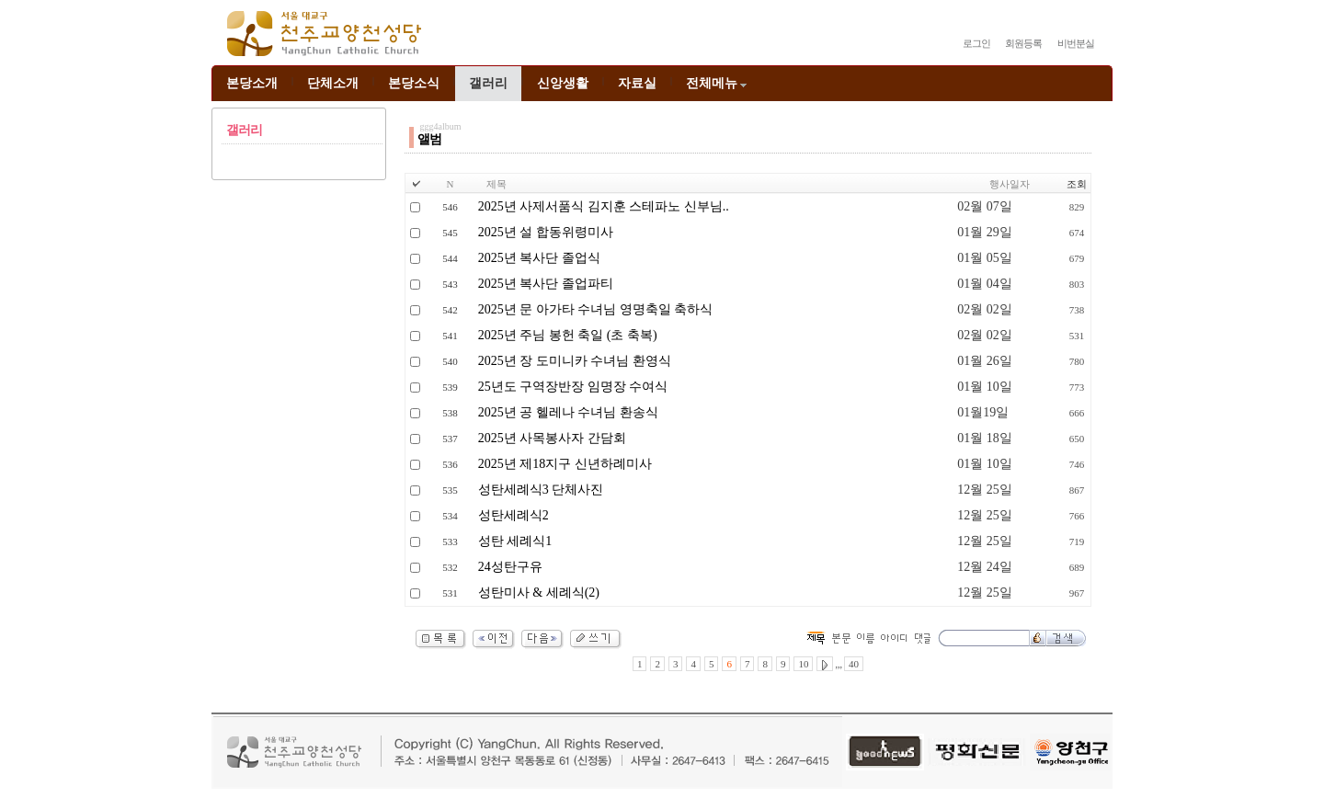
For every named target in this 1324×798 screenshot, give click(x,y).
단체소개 (333, 83)
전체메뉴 (717, 83)
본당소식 (413, 83)
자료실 (637, 83)
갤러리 (488, 83)
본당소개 (252, 83)
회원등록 (1023, 43)
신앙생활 (562, 83)
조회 (1077, 183)
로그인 (976, 43)
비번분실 (1075, 43)
